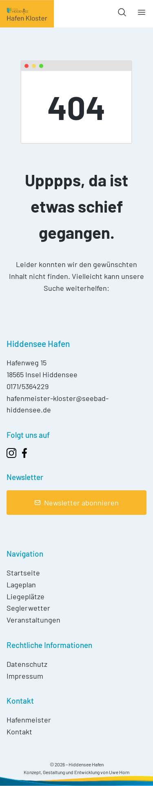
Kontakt (19, 731)
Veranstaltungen (33, 619)
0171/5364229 (28, 386)
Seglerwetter (28, 607)
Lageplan (21, 584)
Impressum (25, 675)
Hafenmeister (29, 719)
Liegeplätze (25, 596)
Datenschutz (27, 663)
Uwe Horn (119, 772)
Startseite (23, 572)
